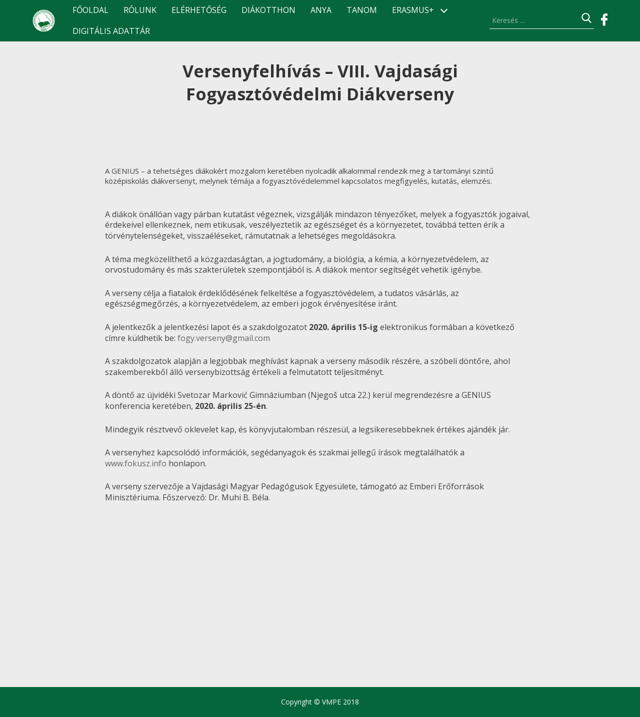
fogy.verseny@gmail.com (224, 338)
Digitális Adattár (111, 31)
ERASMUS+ (413, 10)
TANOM (361, 10)
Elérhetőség (199, 10)
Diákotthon (269, 10)
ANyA (321, 10)
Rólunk (140, 10)
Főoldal (90, 10)
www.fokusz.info (135, 463)
